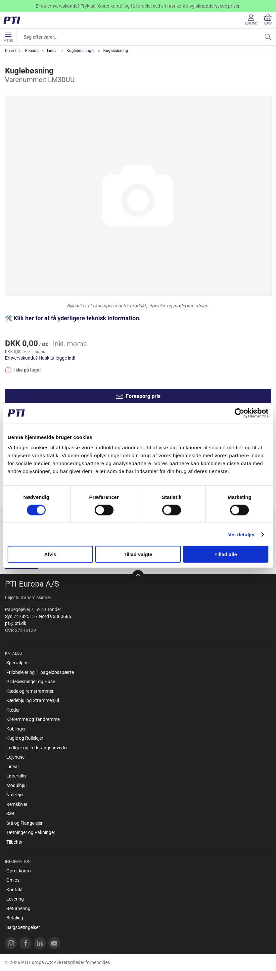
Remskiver (16, 804)
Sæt (10, 813)
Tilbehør (14, 842)
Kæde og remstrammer (30, 691)
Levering (15, 899)
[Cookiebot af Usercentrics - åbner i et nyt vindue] (239, 413)
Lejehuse (15, 757)
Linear (52, 50)
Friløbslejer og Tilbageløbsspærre (40, 672)
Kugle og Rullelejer (24, 738)
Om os (13, 880)
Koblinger (16, 728)
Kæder (13, 710)
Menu (8, 37)
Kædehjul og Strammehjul (32, 700)
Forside (31, 50)
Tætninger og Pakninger (30, 832)
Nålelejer (15, 794)
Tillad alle (225, 554)
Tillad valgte (138, 554)
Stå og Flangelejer (24, 823)
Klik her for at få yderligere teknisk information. (78, 318)
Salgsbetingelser (23, 927)
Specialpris (17, 662)
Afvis (50, 554)
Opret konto (18, 870)
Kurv (267, 19)
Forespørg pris (138, 396)
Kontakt (14, 889)
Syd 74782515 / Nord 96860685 (38, 616)
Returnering (18, 908)
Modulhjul (16, 785)
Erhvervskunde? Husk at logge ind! (40, 358)
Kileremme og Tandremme (33, 719)
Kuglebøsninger (81, 50)
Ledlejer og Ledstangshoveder (37, 747)
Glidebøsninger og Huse (30, 681)
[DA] (14, 20)
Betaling (14, 917)
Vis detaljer (241, 534)
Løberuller (16, 775)
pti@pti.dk (15, 623)
